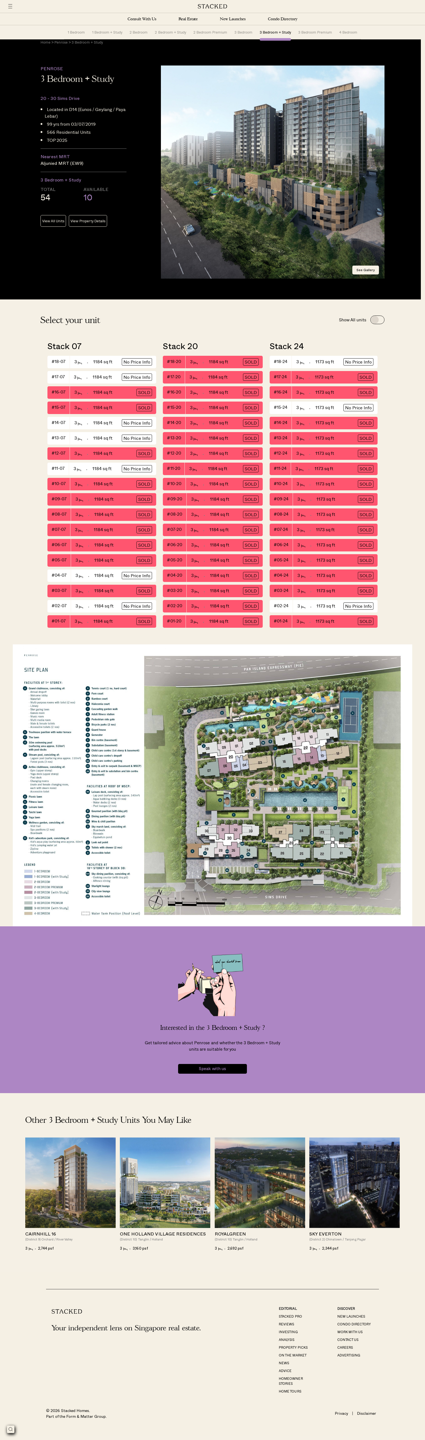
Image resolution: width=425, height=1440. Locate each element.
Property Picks (293, 1351)
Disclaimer (366, 1418)
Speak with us (212, 1073)
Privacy (341, 1418)
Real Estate (188, 19)
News (284, 1367)
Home (45, 46)
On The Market (292, 1359)
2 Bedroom (139, 32)
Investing (288, 1335)
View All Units (53, 225)
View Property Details (87, 225)
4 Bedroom (348, 32)
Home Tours (290, 1395)
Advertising (348, 1359)
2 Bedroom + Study (170, 32)
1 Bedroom (76, 32)
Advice (285, 1374)
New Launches (233, 19)
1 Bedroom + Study (107, 32)
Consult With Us (142, 19)
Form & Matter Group (85, 1420)
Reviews (286, 1328)
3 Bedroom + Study (275, 32)
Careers (345, 1351)
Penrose (61, 46)
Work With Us (350, 1335)
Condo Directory (282, 19)
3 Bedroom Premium (315, 32)
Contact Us (347, 1343)
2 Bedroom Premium (210, 32)
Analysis (286, 1343)
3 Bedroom (243, 32)
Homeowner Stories (291, 1385)
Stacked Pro (290, 1320)
